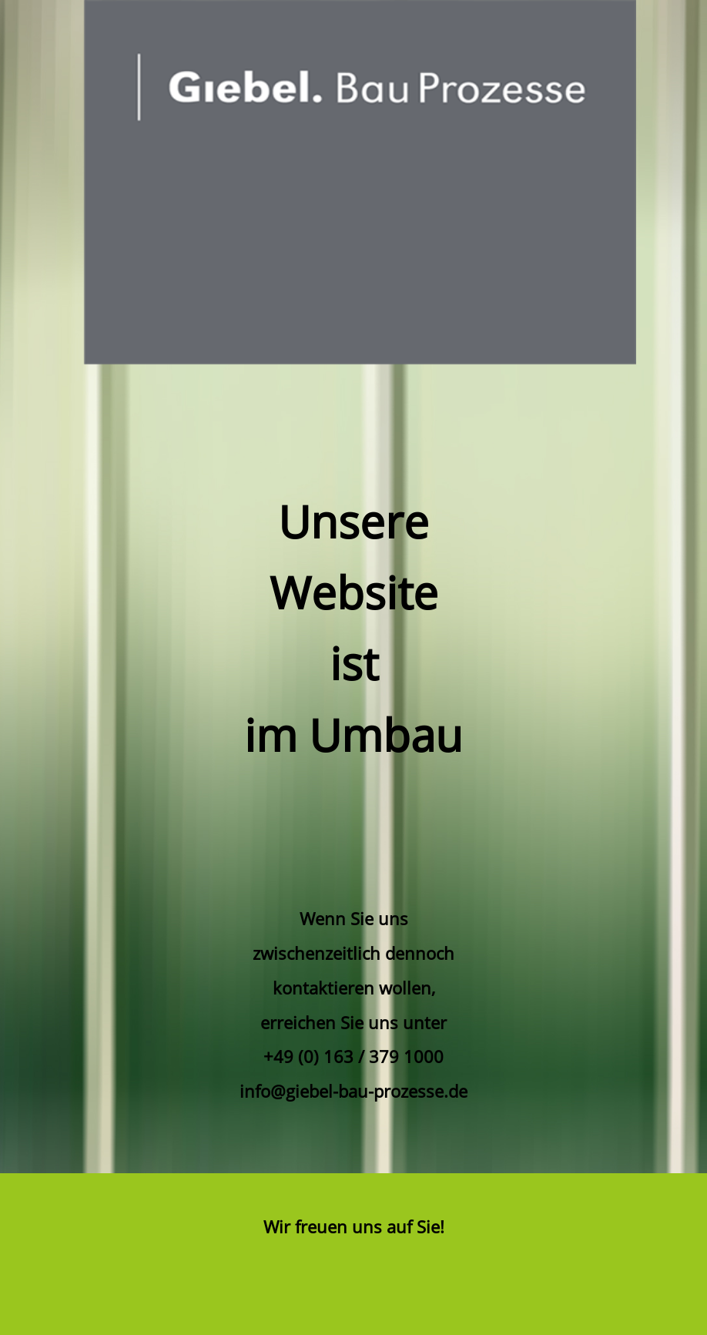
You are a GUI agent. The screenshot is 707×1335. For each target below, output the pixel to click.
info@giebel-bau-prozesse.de (353, 1091)
